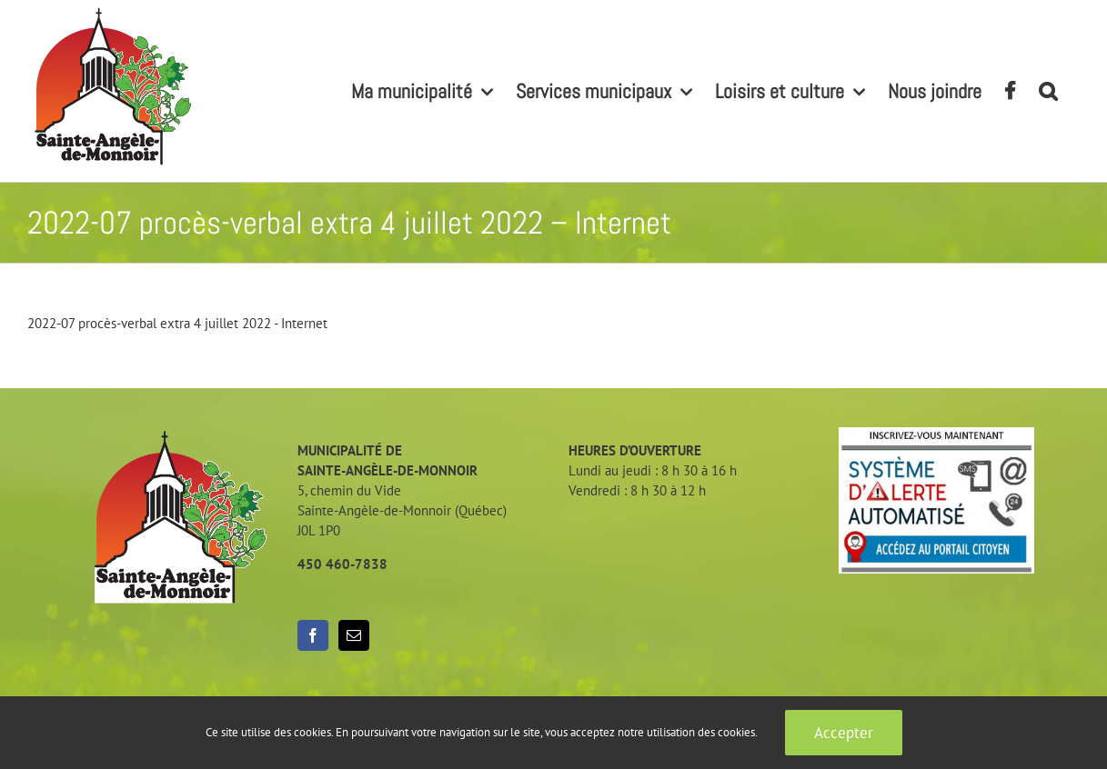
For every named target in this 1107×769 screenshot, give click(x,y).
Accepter (843, 733)
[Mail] (353, 635)
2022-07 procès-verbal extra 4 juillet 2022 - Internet (177, 323)
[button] (1048, 91)
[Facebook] (312, 635)
